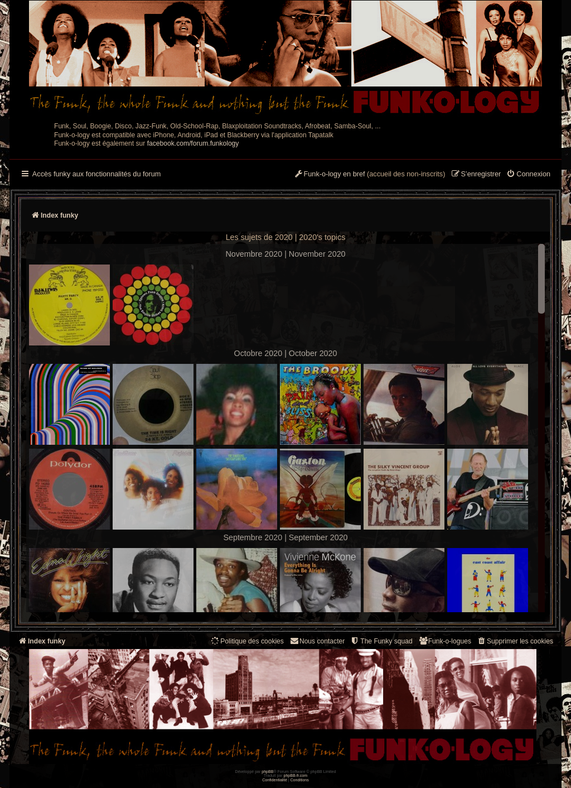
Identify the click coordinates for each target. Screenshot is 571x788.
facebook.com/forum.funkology (193, 143)
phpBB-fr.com (296, 775)
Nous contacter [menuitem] (317, 641)
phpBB (267, 771)
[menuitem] (528, 174)
